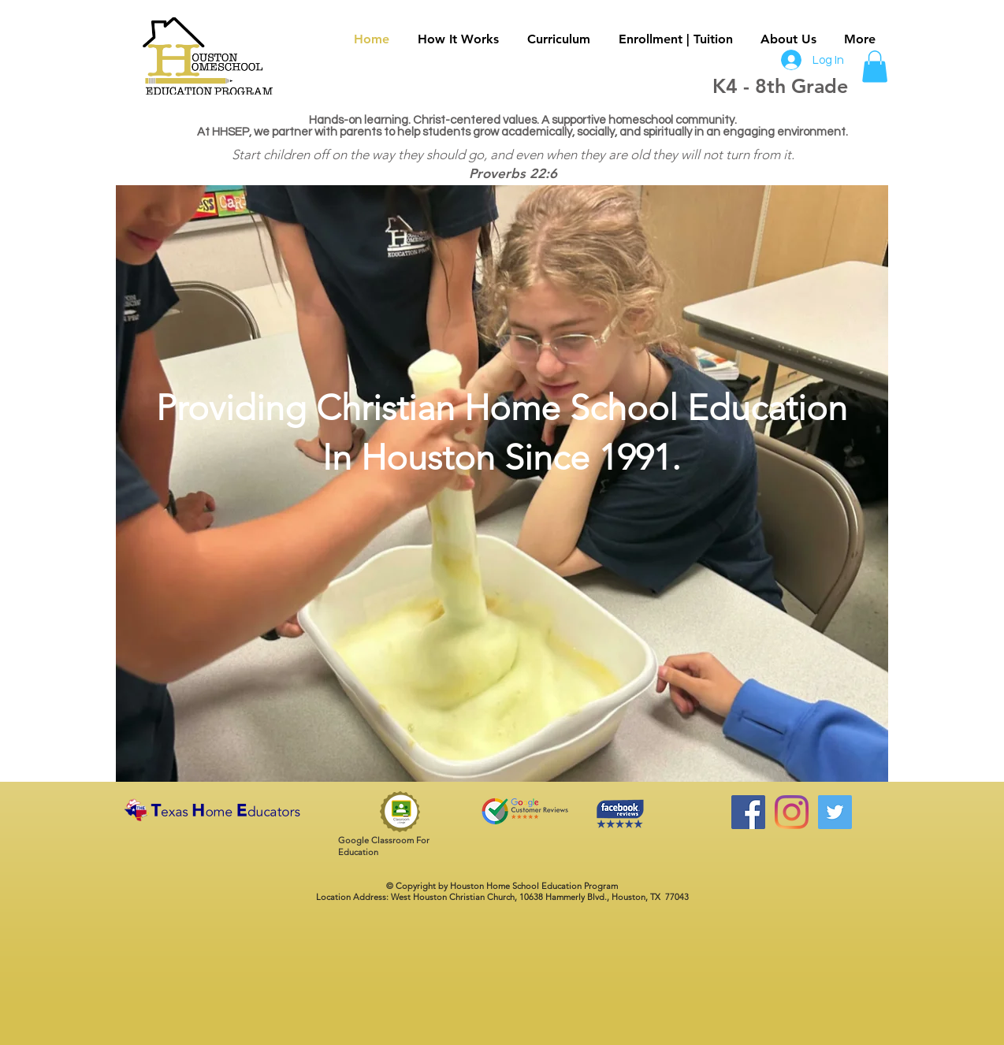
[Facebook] (748, 812)
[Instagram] (792, 812)
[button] (874, 66)
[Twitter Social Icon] (835, 812)
